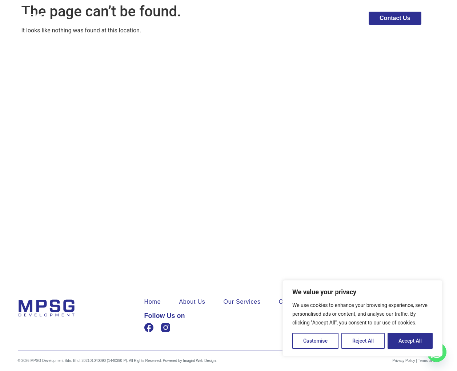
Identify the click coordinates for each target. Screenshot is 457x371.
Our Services (333, 18)
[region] (362, 318)
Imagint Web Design (199, 361)
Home (249, 18)
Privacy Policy (403, 361)
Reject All (363, 341)
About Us (287, 18)
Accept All (410, 341)
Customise (315, 341)
